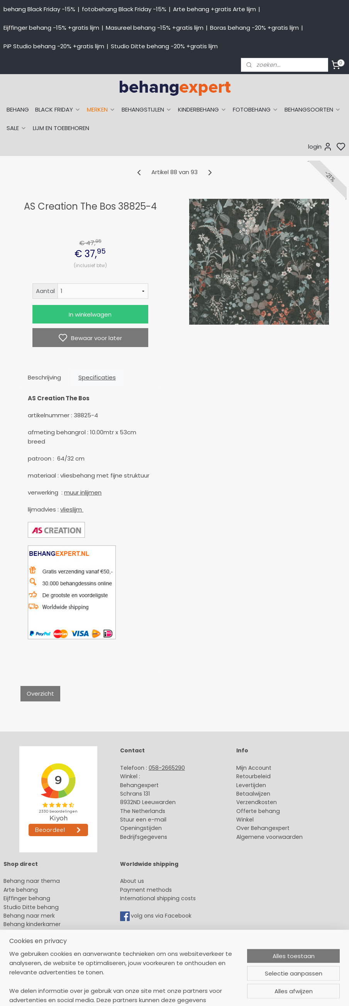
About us (132, 881)
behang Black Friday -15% (39, 9)
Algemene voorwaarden (269, 837)
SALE (17, 128)
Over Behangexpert (263, 828)
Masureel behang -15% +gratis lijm (154, 28)
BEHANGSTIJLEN (147, 109)
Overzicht (40, 693)
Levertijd (247, 785)
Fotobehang (20, 950)
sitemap (231, 992)
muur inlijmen (83, 492)
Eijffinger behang (26, 898)
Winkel (245, 819)
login (320, 146)
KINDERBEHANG (202, 109)
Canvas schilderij (26, 959)
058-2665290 (167, 768)
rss (247, 992)
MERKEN (101, 109)
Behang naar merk (29, 916)
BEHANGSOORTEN (313, 109)
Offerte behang (258, 811)
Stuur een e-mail (144, 819)
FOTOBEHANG (255, 109)
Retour (245, 776)
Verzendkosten (256, 802)
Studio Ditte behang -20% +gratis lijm (164, 46)
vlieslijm (71, 509)
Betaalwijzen (253, 794)
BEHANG (18, 109)
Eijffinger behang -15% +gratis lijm (51, 28)
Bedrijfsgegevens (143, 837)
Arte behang (20, 890)
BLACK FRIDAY (58, 109)
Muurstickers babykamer (37, 933)
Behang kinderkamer (32, 924)
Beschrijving (44, 377)
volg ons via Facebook (162, 916)
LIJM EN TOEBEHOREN (61, 128)
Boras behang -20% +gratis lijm (254, 28)
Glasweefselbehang (30, 941)
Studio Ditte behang (31, 907)
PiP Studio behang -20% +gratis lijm (53, 46)
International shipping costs (158, 898)
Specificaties (97, 377)
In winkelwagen (90, 314)
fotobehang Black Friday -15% (124, 9)
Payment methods (146, 890)
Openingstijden (141, 828)
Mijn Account (253, 768)
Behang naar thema (31, 881)
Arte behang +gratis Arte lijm (214, 9)
